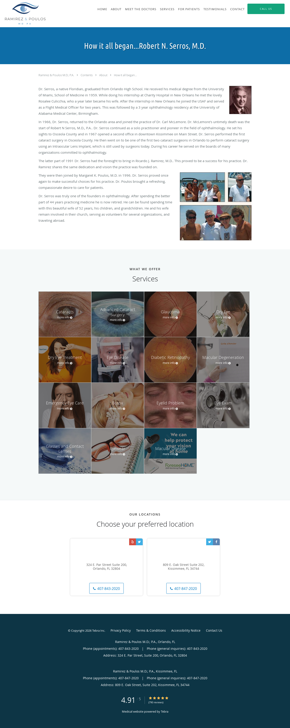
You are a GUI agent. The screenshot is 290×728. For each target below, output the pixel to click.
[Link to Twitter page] (139, 541)
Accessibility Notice (186, 630)
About (103, 75)
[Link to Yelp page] (132, 541)
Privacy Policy (121, 630)
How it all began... (125, 75)
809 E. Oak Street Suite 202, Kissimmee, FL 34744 (183, 567)
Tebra (164, 711)
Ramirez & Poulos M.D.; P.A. (57, 75)
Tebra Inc (98, 630)
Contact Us (214, 630)
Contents (87, 75)
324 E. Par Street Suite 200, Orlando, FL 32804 (106, 567)
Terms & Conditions (151, 630)
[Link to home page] (23, 13)
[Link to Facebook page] (216, 541)
